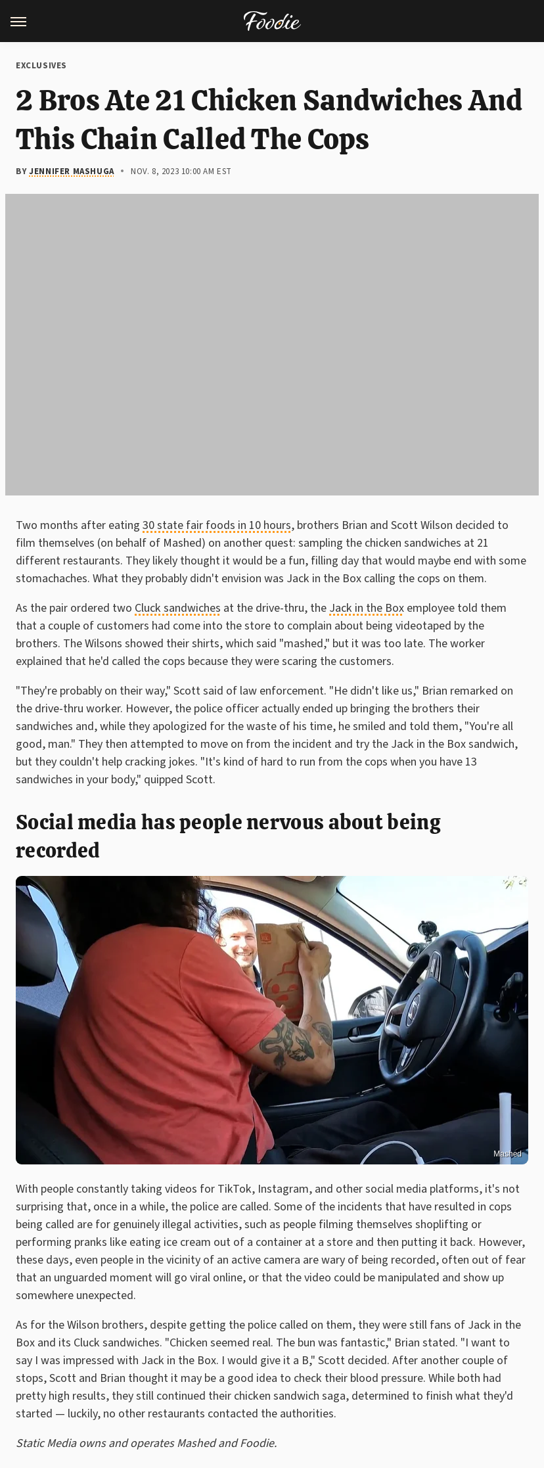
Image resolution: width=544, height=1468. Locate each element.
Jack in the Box (366, 608)
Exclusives (41, 66)
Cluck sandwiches (178, 608)
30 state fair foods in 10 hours (217, 525)
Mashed (507, 1154)
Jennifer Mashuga (71, 171)
